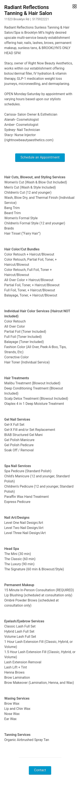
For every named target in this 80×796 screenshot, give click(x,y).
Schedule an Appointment (40, 157)
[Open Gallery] (74, 6)
